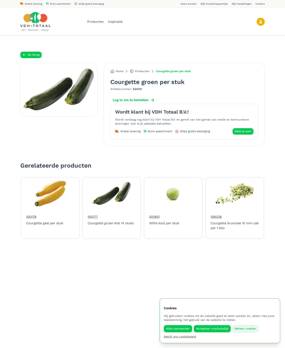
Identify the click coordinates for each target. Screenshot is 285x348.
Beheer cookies (245, 328)
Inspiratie (115, 22)
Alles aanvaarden (178, 328)
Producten (96, 22)
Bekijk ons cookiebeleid (180, 336)
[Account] (261, 22)
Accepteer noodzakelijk (212, 328)
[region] (142, 208)
